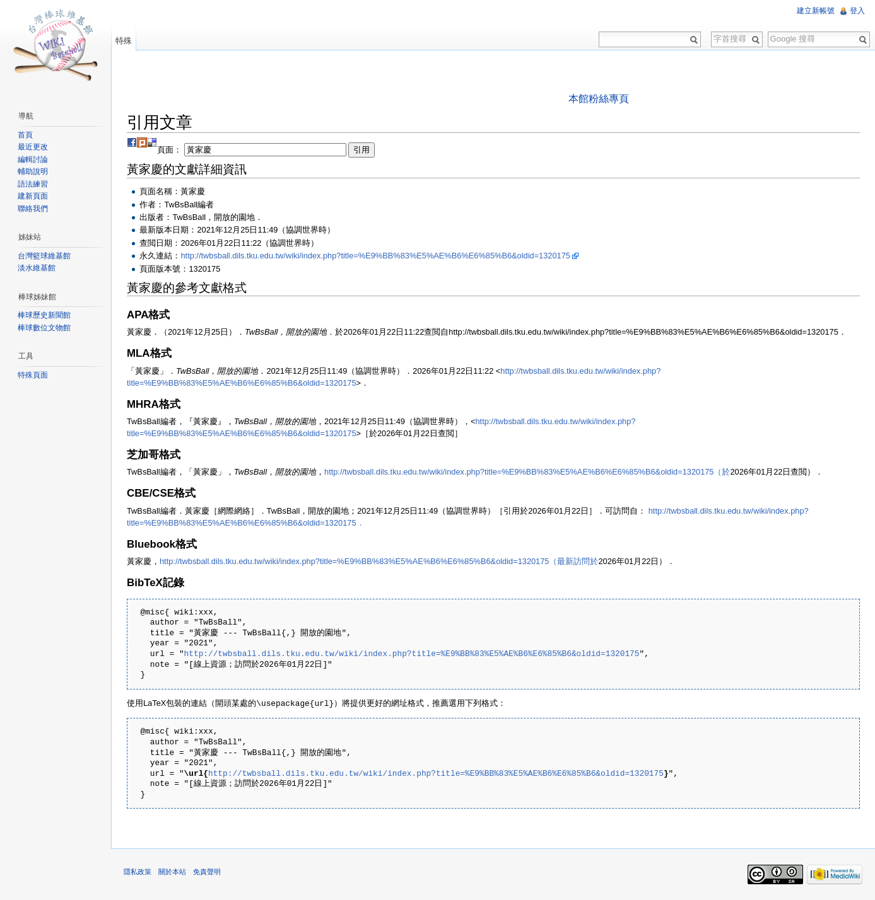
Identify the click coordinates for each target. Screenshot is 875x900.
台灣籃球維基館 (44, 255)
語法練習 (33, 184)
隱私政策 (137, 871)
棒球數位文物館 (44, 327)
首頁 (25, 134)
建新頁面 (33, 196)
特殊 (123, 40)
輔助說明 (33, 171)
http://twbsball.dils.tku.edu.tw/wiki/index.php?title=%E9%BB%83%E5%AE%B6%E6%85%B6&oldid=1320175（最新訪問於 (379, 561)
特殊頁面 (33, 375)
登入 (857, 10)
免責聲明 (207, 871)
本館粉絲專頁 (598, 98)
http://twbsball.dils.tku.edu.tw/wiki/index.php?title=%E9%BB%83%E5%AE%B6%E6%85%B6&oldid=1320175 (375, 255)
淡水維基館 (37, 267)
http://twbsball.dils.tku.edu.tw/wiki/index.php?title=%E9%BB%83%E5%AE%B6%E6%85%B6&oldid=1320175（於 (527, 471)
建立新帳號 (816, 10)
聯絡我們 (33, 208)
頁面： (266, 149)
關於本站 (172, 871)
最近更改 (33, 146)
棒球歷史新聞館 (44, 315)
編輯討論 (33, 159)
